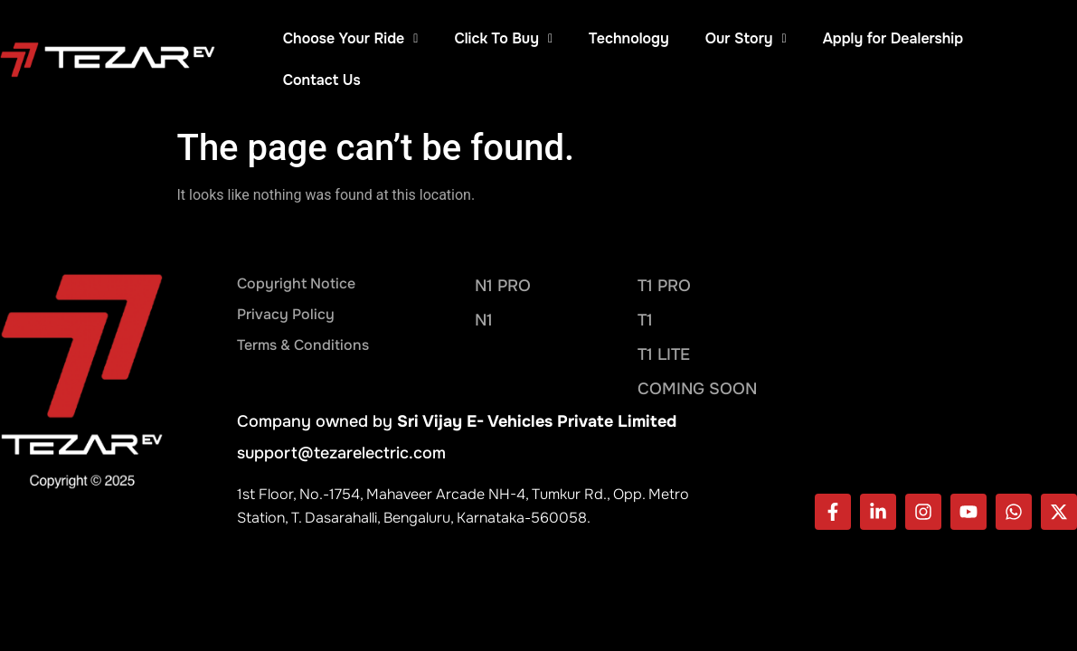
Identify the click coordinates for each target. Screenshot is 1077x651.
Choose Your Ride (351, 38)
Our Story (746, 38)
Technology (629, 38)
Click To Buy (503, 38)
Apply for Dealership (893, 38)
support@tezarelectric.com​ (341, 453)
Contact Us (322, 80)
